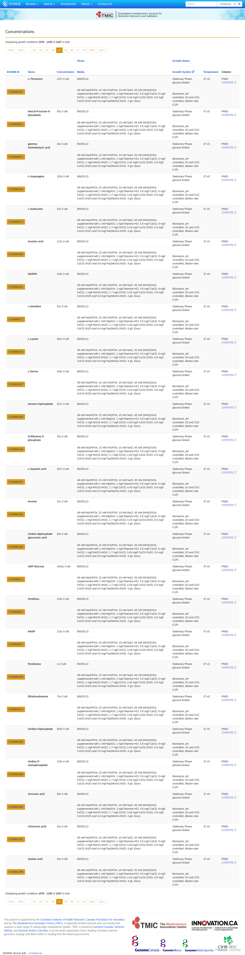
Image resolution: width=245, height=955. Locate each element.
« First (10, 50)
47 (78, 50)
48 (84, 50)
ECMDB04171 (16, 579)
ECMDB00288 (16, 774)
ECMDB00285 (16, 742)
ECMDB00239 (16, 677)
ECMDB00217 (16, 644)
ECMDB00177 (16, 319)
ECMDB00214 (16, 612)
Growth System (183, 71)
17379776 (228, 82)
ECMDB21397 (16, 839)
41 (40, 50)
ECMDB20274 (16, 709)
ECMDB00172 (16, 222)
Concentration (65, 71)
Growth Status (181, 60)
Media (80, 71)
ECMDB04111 (16, 287)
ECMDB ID (13, 71)
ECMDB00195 (16, 514)
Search (49, 3)
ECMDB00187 (16, 384)
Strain (80, 60)
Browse (32, 3)
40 (34, 50)
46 (72, 50)
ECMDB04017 (16, 157)
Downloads (68, 3)
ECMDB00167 (16, 92)
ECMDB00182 (16, 352)
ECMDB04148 (16, 449)
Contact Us (105, 3)
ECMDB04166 (16, 547)
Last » (102, 50)
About (86, 3)
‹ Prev (20, 50)
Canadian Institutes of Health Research (62, 919)
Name (31, 71)
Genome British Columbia (33, 930)
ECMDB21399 (16, 872)
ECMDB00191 (16, 482)
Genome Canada (103, 926)
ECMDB (14, 4)
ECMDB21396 (16, 807)
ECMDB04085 (16, 254)
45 (65, 50)
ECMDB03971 (16, 124)
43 (53, 50)
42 (47, 50)
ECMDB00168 (16, 189)
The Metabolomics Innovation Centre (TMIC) (37, 923)
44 (59, 50)
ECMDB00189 (16, 417)
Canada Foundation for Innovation (105, 919)
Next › (92, 50)
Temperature (211, 71)
